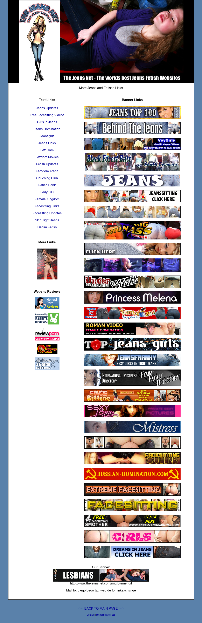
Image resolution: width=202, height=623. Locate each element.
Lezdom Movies (46, 157)
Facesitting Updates (47, 213)
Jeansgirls (47, 136)
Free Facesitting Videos (47, 115)
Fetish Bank (47, 185)
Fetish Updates (47, 164)
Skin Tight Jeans (47, 220)
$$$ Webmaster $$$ (105, 615)
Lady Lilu (47, 192)
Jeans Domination (47, 129)
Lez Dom (47, 150)
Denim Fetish (47, 227)
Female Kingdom (47, 199)
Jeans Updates (47, 108)
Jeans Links (47, 143)
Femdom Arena (47, 171)
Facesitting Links (47, 206)
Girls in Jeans (47, 122)
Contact (90, 615)
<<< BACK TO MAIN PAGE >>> (101, 608)
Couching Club (47, 178)
